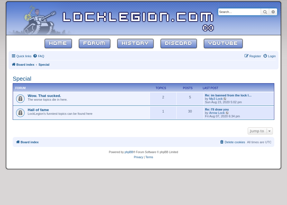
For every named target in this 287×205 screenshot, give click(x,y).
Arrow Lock (217, 112)
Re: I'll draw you (217, 109)
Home (58, 43)
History (135, 43)
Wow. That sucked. (44, 96)
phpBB (129, 152)
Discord (178, 43)
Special (22, 79)
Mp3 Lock (216, 98)
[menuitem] (38, 56)
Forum (94, 43)
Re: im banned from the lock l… (228, 95)
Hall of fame (38, 110)
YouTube (223, 43)
